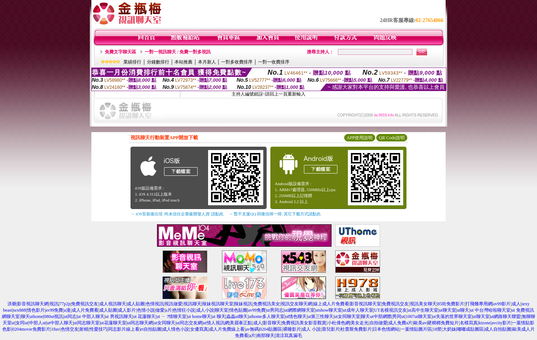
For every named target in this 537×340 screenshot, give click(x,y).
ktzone (484, 322)
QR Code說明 (392, 137)
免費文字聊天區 (120, 51)
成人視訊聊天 (112, 303)
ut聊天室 (447, 310)
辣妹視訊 (243, 303)
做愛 (160, 310)
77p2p (64, 303)
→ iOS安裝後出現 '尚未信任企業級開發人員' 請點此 (177, 214)
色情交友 (70, 329)
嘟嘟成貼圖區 (470, 329)
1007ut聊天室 (418, 316)
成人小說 (205, 310)
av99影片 (502, 303)
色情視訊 (155, 303)
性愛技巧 (98, 329)
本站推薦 (183, 62)
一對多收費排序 (236, 62)
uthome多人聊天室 (267, 316)
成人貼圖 (136, 303)
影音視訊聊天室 (365, 303)
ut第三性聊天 (320, 316)
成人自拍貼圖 (497, 329)
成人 (516, 303)
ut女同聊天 (164, 322)
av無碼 (252, 329)
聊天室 (221, 310)
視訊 (54, 303)
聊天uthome (32, 316)
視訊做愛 (173, 303)
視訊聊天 (192, 303)
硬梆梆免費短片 (443, 322)
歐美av (420, 322)
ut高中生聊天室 (423, 310)
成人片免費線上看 (227, 329)
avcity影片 (501, 322)
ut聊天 (463, 310)
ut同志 (70, 316)
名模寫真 (469, 322)
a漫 (67, 310)
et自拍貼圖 (150, 329)
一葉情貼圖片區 (416, 329)
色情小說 (146, 310)
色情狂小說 (184, 310)
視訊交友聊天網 (296, 303)
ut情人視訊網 (216, 322)
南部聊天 (265, 335)
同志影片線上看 (123, 329)
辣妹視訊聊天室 (217, 303)
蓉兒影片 (331, 329)
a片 (169, 310)
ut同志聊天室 (87, 322)
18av (55, 329)
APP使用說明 (359, 137)
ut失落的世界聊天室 (452, 316)
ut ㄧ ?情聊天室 (172, 316)
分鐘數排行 (158, 62)
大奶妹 (449, 329)
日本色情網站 (386, 329)
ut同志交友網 (189, 322)
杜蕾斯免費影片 (356, 329)
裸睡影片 (292, 329)
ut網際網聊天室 (299, 310)
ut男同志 (275, 310)
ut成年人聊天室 (358, 310)
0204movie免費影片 (31, 329)
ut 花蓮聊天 (144, 316)
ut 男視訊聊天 (118, 316)
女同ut (22, 322)
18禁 (437, 329)
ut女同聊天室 (347, 316)
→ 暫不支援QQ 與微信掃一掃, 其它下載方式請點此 (275, 214)
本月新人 (207, 62)
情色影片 (36, 310)
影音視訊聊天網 (32, 303)
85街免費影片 (450, 303)
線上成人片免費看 (331, 303)
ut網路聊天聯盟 (505, 316)
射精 (83, 329)
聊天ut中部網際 (376, 316)
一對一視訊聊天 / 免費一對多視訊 (178, 51)
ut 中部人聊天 (90, 316)
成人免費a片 (400, 322)
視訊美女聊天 (423, 303)
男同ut (398, 316)
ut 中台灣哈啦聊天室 (490, 310)
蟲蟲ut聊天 (237, 316)
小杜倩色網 (338, 322)
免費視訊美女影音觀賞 (304, 322)
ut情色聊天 (296, 316)
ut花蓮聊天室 (113, 322)
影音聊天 (272, 322)
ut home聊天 (199, 316)
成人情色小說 (175, 329)
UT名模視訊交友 (390, 310)
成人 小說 (311, 329)
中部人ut (37, 322)
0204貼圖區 (271, 329)
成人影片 (127, 310)
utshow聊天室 (328, 310)
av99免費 (54, 310)
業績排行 (132, 62)
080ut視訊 (53, 316)
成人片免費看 (85, 310)
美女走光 (359, 322)
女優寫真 (199, 329)
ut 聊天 (218, 316)
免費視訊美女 (266, 303)
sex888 (19, 310)
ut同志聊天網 (140, 322)
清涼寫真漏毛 (288, 335)
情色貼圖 (238, 310)
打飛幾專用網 (478, 303)
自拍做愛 (378, 322)
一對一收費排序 (273, 62)
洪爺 (11, 303)
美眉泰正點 (241, 322)
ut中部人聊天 (60, 322)
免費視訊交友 (84, 303)
